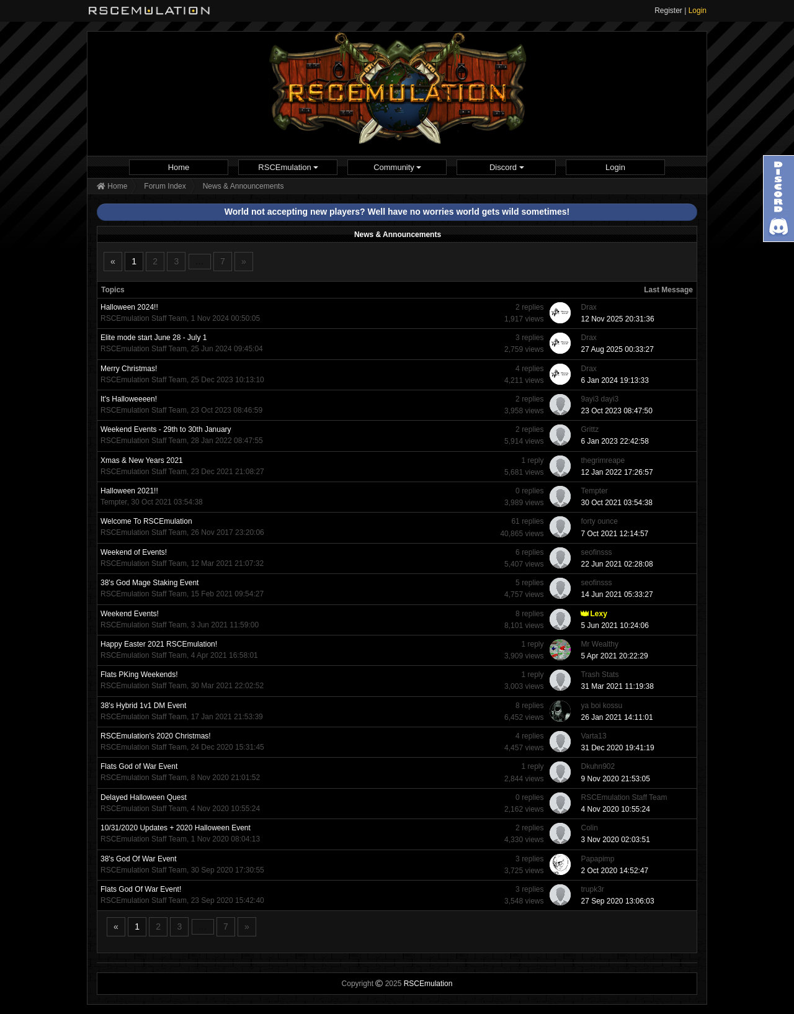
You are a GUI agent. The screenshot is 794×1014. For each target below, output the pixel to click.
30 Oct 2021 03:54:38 (616, 502)
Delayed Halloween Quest (143, 797)
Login (698, 10)
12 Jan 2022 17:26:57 (617, 472)
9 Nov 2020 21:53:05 (615, 778)
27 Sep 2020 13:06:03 (617, 901)
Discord (506, 167)
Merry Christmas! (128, 368)
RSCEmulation (288, 167)
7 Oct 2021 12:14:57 (614, 533)
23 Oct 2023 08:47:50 (616, 410)
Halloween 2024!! (129, 307)
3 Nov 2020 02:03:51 (615, 839)
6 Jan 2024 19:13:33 (614, 380)
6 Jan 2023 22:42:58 (614, 441)
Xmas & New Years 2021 (141, 460)
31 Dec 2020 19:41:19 (617, 747)
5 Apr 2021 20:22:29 (614, 656)
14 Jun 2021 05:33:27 (617, 594)
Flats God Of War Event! (140, 889)
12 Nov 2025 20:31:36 (617, 319)
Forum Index (164, 186)
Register (668, 10)
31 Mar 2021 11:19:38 (617, 686)
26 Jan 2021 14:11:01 (617, 717)
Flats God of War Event (138, 766)
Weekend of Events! (133, 552)
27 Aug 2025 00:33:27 (617, 349)
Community (397, 167)
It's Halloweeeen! (128, 399)
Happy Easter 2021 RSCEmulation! (158, 644)
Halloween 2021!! (129, 491)
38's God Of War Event (138, 859)
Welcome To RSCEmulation (146, 521)
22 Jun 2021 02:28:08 (617, 564)
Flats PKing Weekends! (139, 674)
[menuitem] (178, 167)
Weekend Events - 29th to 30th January (165, 429)
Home (179, 167)
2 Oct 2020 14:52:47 (614, 870)
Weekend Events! (129, 613)
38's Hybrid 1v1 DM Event (143, 705)
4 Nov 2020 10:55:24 (615, 809)
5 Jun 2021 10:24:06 (614, 625)
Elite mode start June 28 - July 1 (153, 337)
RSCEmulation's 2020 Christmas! (155, 736)
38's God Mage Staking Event (149, 582)
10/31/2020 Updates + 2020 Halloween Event (175, 827)
